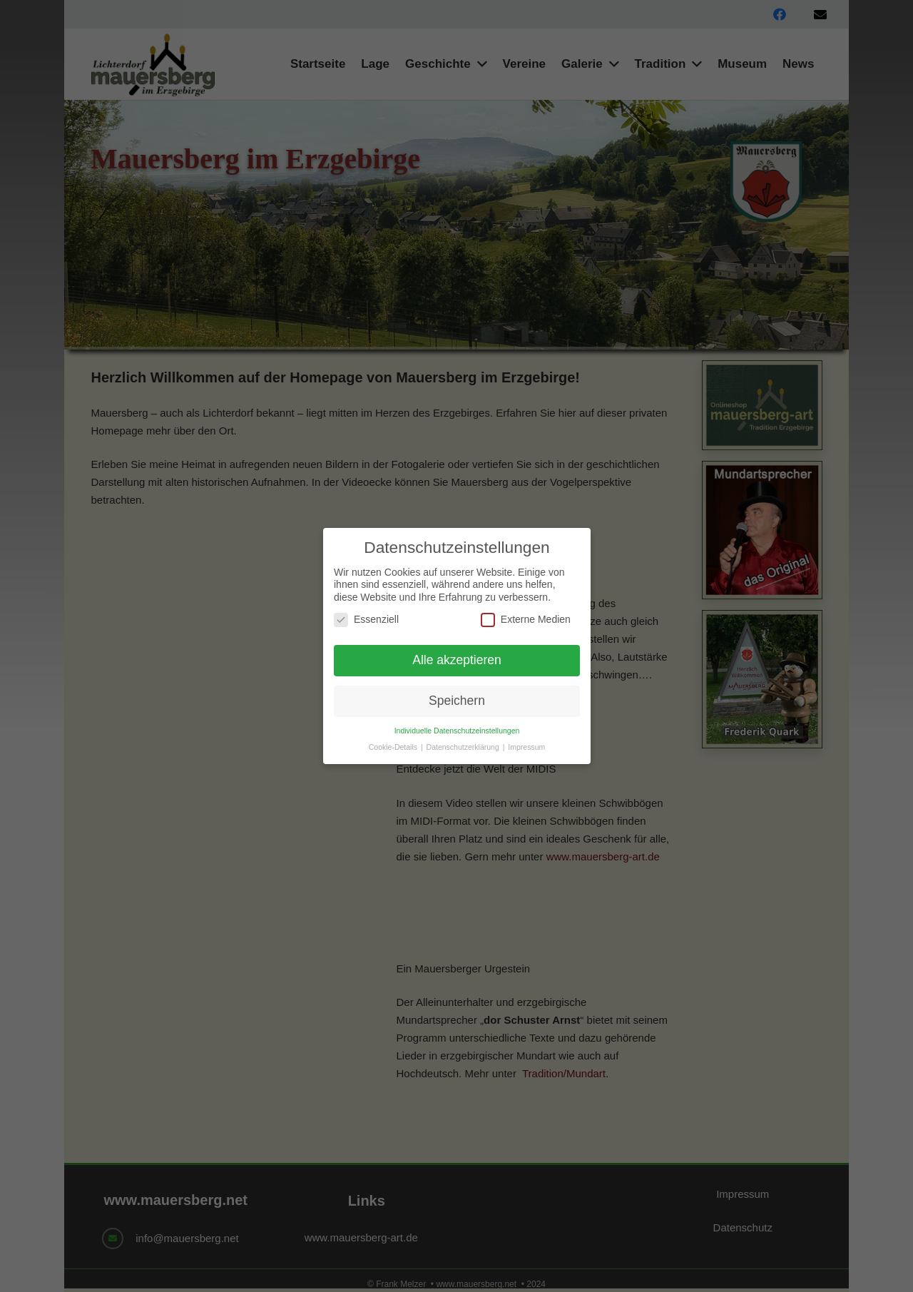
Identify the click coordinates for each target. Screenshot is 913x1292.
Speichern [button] (457, 700)
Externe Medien (525, 619)
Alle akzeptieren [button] (456, 660)
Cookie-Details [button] (393, 747)
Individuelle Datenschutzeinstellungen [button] (456, 730)
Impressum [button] (526, 747)
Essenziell (366, 619)
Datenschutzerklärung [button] (463, 747)
